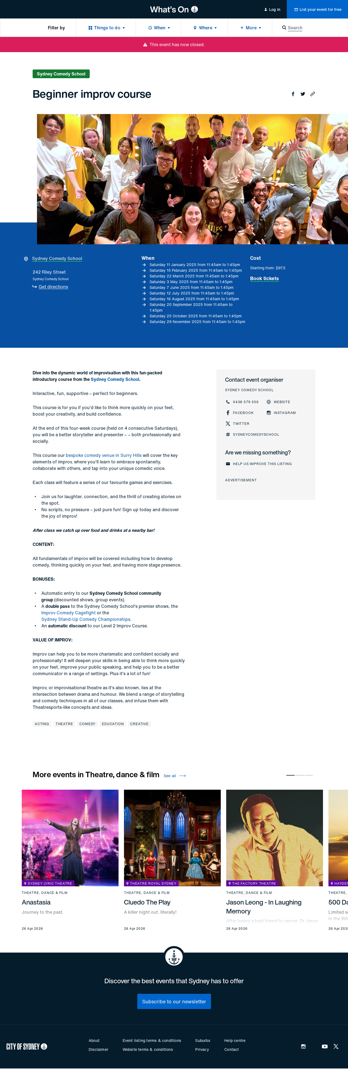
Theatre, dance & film (45, 893)
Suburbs (202, 1040)
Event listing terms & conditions (152, 1040)
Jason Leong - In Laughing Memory (264, 906)
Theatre (64, 724)
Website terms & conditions (148, 1049)
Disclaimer (98, 1049)
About (94, 1040)
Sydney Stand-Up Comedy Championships (85, 619)
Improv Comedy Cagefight (68, 612)
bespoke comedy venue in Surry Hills (104, 455)
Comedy (87, 724)
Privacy (202, 1049)
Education (113, 724)
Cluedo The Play (147, 902)
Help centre (235, 1040)
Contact (231, 1049)
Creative (139, 724)
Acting (42, 724)
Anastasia (36, 902)
